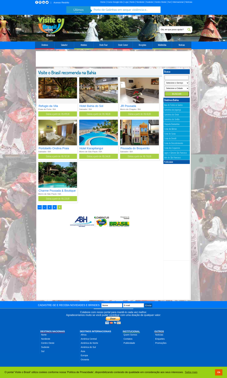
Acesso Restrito (61, 2)
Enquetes (160, 339)
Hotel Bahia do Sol (91, 106)
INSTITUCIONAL (131, 331)
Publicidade (129, 343)
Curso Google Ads (115, 2)
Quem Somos (130, 334)
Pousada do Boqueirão (135, 148)
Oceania (85, 359)
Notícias (188, 2)
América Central (89, 339)
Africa (84, 334)
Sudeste (149, 2)
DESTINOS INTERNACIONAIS (95, 331)
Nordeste (140, 2)
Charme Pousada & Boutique (57, 190)
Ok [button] (218, 372)
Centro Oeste (160, 2)
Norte (132, 2)
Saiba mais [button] (191, 372)
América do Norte (89, 343)
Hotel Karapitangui (91, 148)
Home (102, 2)
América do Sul (88, 347)
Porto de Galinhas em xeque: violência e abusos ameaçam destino (121, 9)
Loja (126, 2)
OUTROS (159, 331)
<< (39, 207)
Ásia (83, 351)
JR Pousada (128, 106)
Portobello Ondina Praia (54, 148)
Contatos (128, 339)
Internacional (178, 2)
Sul (169, 2)
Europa (84, 355)
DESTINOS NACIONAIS (52, 331)
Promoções (161, 343)
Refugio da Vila (48, 106)
